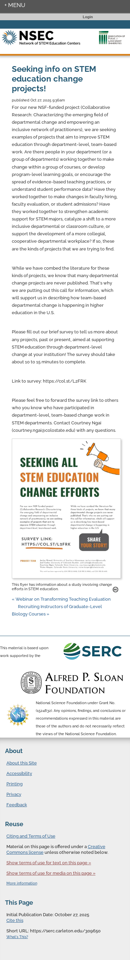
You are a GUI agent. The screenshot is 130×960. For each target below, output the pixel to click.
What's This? (17, 937)
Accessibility (19, 773)
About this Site (21, 763)
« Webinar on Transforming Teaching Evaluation (61, 599)
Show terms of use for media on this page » (51, 873)
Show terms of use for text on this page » (48, 862)
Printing (14, 783)
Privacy (13, 794)
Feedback (16, 804)
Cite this (14, 920)
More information (21, 883)
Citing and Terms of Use (30, 836)
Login (88, 17)
